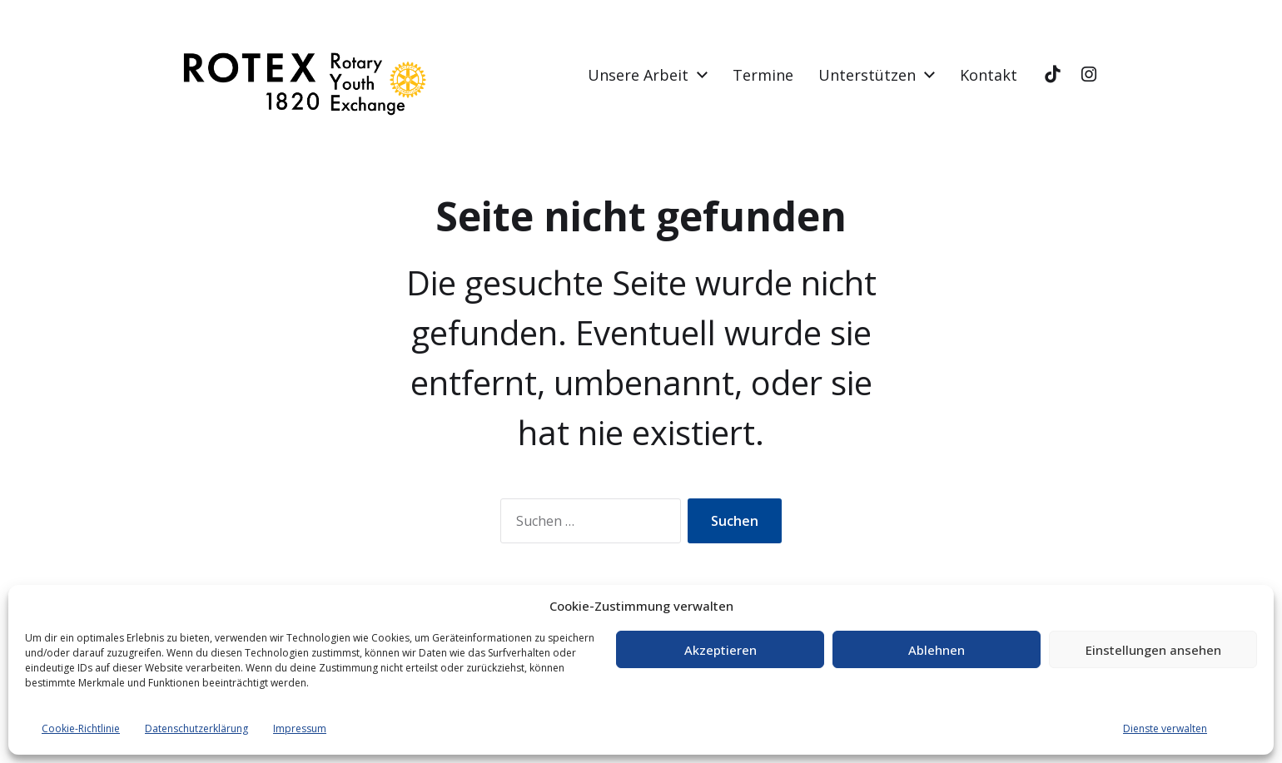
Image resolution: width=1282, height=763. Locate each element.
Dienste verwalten (1165, 728)
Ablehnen (936, 650)
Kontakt (988, 74)
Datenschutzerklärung (196, 728)
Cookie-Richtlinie (81, 728)
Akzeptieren (720, 650)
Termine (763, 74)
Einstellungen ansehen (1153, 650)
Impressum (299, 728)
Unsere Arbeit (638, 74)
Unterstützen (867, 74)
